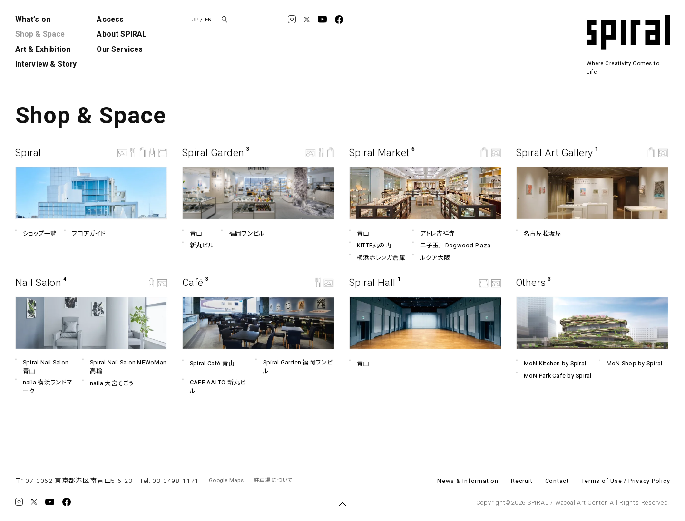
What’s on (32, 19)
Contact (557, 480)
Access (110, 19)
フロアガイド (84, 233)
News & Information (468, 480)
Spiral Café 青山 (208, 363)
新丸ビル (198, 245)
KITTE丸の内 (370, 245)
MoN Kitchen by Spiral (551, 363)
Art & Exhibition (43, 49)
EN (208, 19)
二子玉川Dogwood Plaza (451, 245)
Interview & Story (46, 64)
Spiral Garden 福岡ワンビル (294, 366)
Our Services (120, 49)
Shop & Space (40, 34)
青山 (192, 233)
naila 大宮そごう (108, 383)
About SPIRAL (122, 34)
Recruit (521, 480)
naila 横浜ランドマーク (43, 386)
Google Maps (226, 480)
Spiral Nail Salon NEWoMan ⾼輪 (124, 366)
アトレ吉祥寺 (433, 233)
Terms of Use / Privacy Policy (625, 480)
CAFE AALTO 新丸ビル (213, 386)
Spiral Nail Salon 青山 (41, 366)
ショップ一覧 (36, 233)
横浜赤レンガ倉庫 (377, 258)
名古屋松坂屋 (538, 233)
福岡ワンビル (242, 233)
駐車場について (273, 480)
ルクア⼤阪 (431, 258)
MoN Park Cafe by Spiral (554, 376)
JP (195, 19)
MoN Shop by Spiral (630, 363)
